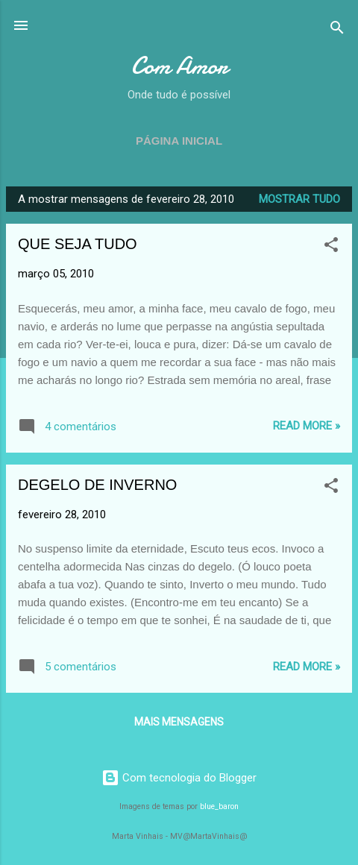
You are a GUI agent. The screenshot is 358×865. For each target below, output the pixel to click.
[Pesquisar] (337, 30)
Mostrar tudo (299, 199)
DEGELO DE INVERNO (97, 484)
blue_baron (219, 806)
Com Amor (179, 66)
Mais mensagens (179, 722)
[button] (331, 247)
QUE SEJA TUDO (77, 244)
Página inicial (179, 140)
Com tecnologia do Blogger (179, 777)
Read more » (306, 425)
